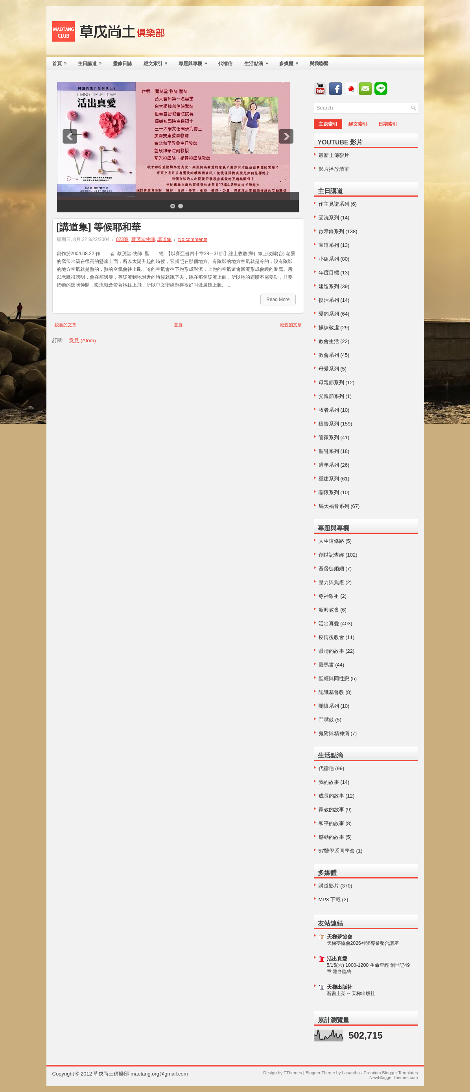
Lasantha (350, 1072)
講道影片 (329, 886)
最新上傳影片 (334, 155)
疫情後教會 (331, 637)
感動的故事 (331, 837)
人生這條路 (331, 541)
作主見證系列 (334, 204)
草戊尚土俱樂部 (111, 1074)
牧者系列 (329, 410)
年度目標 (329, 273)
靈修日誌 (122, 63)
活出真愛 (329, 623)
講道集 (164, 239)
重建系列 (329, 479)
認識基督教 (331, 692)
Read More (277, 299)
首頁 (62, 61)
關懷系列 (329, 492)
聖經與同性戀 (334, 678)
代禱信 (225, 63)
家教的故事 (331, 810)
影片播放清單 (334, 169)
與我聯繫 (319, 63)
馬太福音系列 (334, 506)
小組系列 (329, 259)
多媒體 (291, 61)
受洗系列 (329, 218)
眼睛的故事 (331, 651)
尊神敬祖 (329, 596)
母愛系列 (329, 369)
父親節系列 (331, 396)
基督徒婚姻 (331, 569)
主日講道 (92, 61)
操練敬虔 (329, 328)
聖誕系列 (329, 451)
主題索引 (328, 124)
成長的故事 (331, 796)
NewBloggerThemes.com (393, 1077)
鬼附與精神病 (334, 733)
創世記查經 (331, 555)
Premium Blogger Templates (391, 1072)
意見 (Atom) (82, 340)
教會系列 (329, 355)
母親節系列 (331, 382)
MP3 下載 (330, 899)
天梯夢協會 (339, 937)
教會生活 (329, 341)
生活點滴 (258, 61)
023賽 (122, 239)
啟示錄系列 (331, 231)
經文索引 (158, 61)
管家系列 (329, 437)
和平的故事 (331, 823)
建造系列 (329, 286)
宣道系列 (329, 245)
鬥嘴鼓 (326, 720)
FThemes (293, 1072)
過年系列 (329, 465)
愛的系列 (329, 314)
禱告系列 (329, 424)
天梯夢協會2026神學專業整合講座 (363, 943)
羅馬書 (326, 665)
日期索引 (387, 124)
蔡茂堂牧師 (143, 239)
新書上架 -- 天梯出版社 (351, 993)
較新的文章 (65, 324)
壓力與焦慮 (331, 582)
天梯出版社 (339, 987)
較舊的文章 (291, 324)
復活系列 (329, 300)
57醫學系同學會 (337, 851)
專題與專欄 (195, 61)
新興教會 (329, 610)
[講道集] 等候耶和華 (99, 227)
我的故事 (329, 782)
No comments (192, 239)
